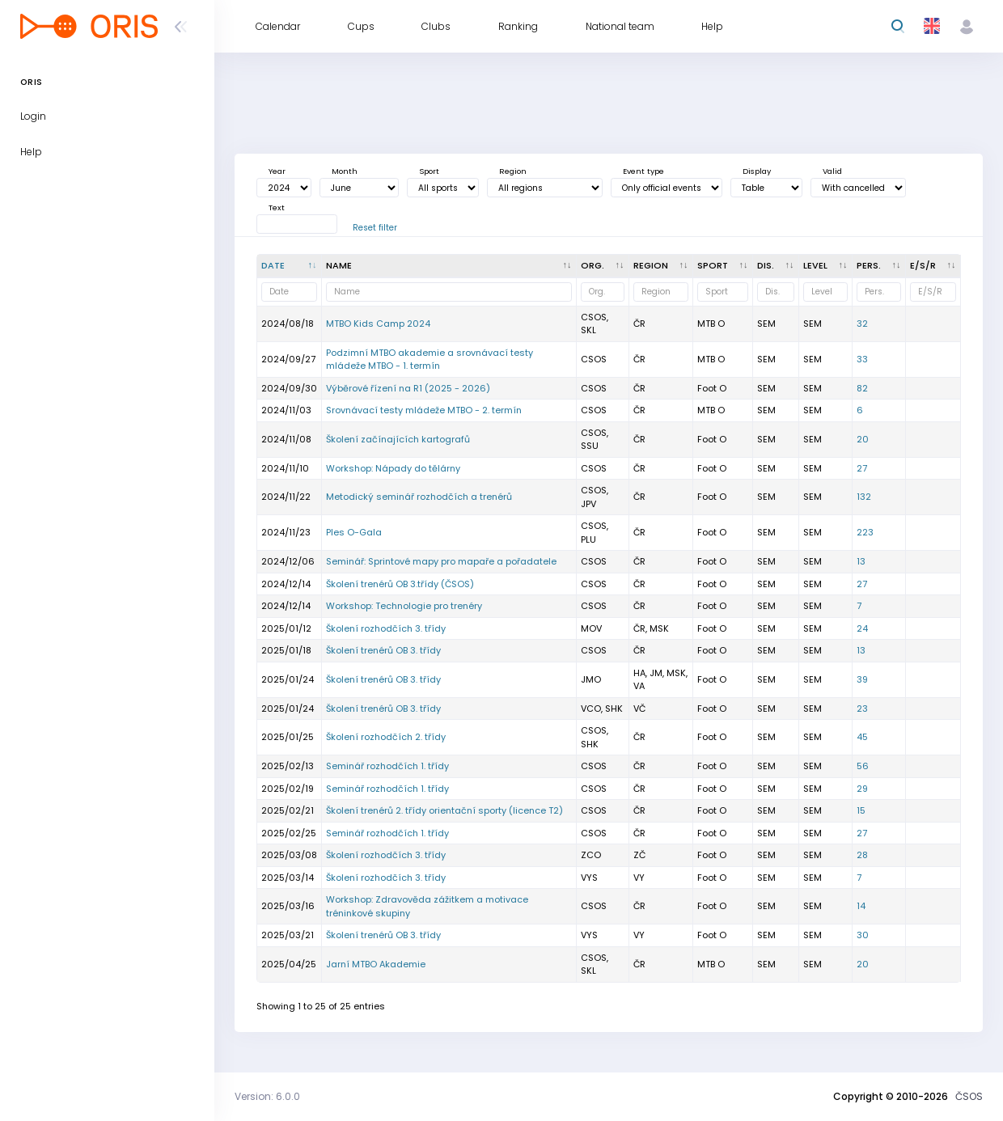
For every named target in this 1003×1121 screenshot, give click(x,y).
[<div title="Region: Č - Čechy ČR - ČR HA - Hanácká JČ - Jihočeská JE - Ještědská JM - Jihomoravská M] (661, 266)
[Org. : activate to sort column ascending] (603, 266)
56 (863, 765)
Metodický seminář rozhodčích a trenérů (419, 496)
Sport (429, 171)
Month (345, 171)
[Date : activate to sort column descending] (289, 266)
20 (863, 439)
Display (757, 171)
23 (862, 708)
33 (862, 359)
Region (513, 171)
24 (862, 628)
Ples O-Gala (354, 532)
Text (277, 207)
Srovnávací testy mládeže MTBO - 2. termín (424, 410)
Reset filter (375, 228)
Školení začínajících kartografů (398, 439)
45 (862, 736)
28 (862, 854)
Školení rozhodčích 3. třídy (386, 628)
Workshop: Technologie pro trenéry (404, 605)
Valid (832, 171)
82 (862, 388)
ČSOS (969, 1096)
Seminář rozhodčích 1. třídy (387, 765)
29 (862, 788)
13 (861, 561)
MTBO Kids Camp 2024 (378, 323)
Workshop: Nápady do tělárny (393, 468)
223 (865, 532)
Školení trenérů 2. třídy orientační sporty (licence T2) (444, 810)
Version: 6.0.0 (267, 1096)
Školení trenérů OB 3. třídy (383, 650)
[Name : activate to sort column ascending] (449, 266)
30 (863, 935)
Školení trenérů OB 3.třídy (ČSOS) (400, 583)
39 (862, 679)
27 (862, 468)
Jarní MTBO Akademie (375, 964)
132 (864, 496)
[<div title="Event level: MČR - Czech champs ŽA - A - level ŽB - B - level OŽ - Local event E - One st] (826, 266)
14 (861, 905)
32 (862, 323)
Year (277, 171)
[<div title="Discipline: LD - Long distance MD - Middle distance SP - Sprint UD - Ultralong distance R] (776, 266)
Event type (643, 171)
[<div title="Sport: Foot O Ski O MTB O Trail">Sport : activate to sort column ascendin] (723, 266)
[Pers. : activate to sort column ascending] (879, 266)
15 (861, 810)
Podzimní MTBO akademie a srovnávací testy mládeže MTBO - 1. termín (429, 359)
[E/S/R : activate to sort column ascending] (933, 266)
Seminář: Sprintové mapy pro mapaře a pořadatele (441, 561)
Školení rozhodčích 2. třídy (386, 736)
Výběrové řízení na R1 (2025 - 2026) (408, 388)
